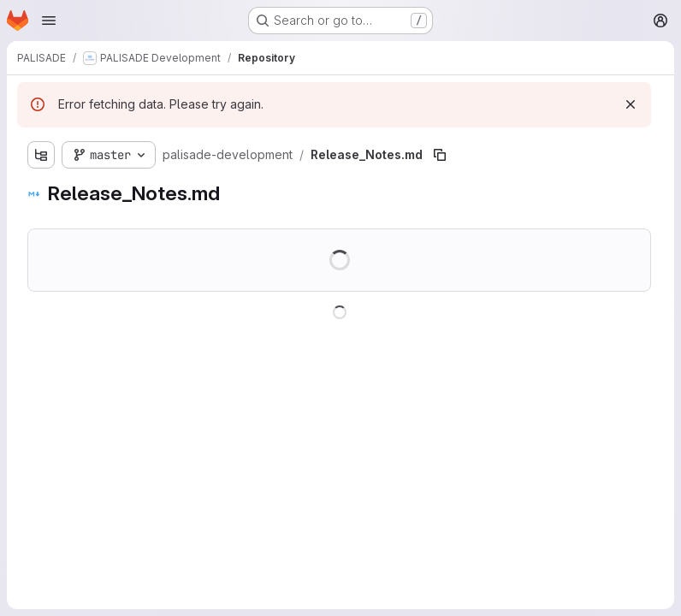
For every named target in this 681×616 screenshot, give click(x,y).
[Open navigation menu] (48, 20)
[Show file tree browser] (41, 155)
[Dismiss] (630, 104)
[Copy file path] (439, 155)
